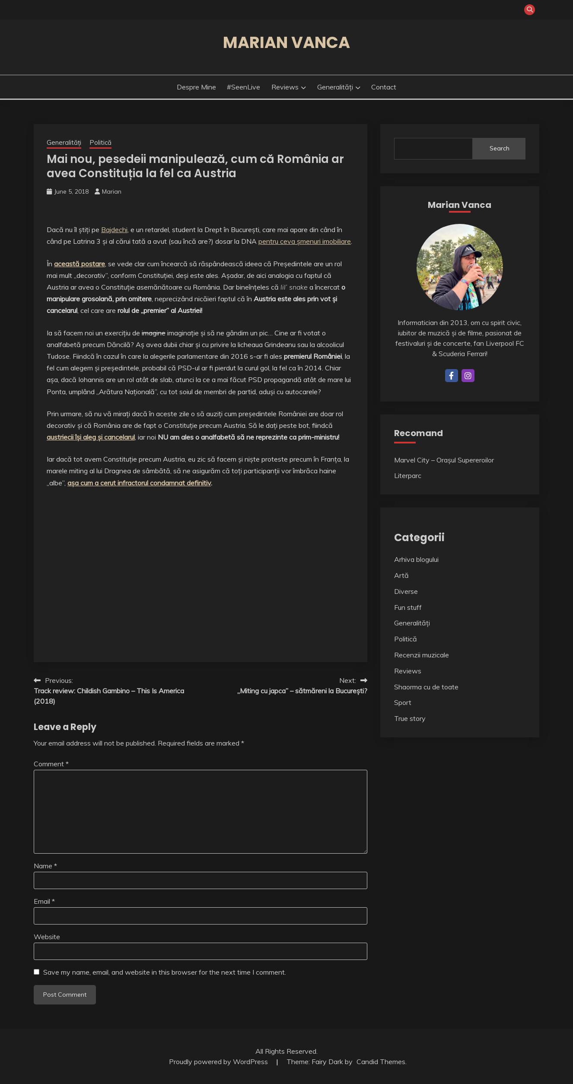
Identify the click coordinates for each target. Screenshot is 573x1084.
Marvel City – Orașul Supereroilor (444, 460)
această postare (79, 263)
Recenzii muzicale (421, 654)
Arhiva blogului (416, 559)
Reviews (285, 87)
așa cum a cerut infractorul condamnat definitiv (139, 482)
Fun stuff (408, 607)
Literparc (407, 475)
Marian (111, 191)
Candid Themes (381, 1061)
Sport (402, 702)
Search (499, 148)
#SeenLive (243, 87)
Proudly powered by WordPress (219, 1061)
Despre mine (196, 87)
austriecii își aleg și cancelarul (91, 437)
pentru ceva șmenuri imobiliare (304, 241)
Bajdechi (114, 229)
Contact (383, 87)
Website (47, 936)
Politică (100, 142)
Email (44, 901)
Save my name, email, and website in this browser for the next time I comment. (164, 972)
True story (410, 718)
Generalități (335, 87)
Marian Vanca (286, 42)
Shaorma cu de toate (426, 686)
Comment (51, 763)
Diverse (406, 591)
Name (45, 865)
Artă (401, 575)
